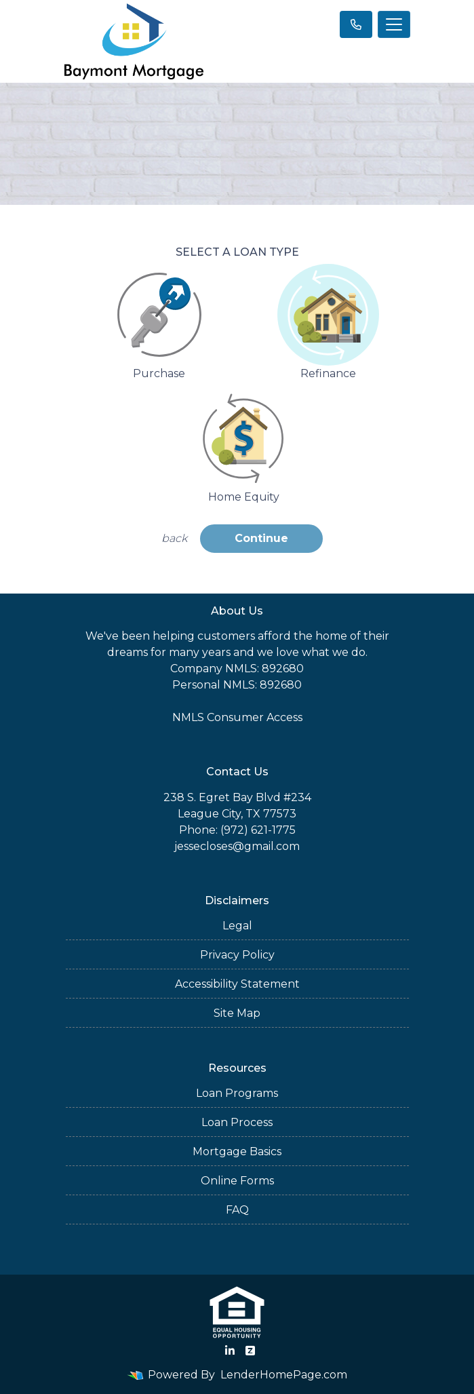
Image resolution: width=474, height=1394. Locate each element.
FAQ (237, 1209)
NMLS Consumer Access (237, 717)
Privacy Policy (237, 954)
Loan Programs (237, 1093)
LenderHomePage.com (283, 1374)
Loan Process (237, 1122)
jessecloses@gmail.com (237, 846)
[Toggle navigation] (394, 24)
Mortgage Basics (237, 1151)
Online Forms (237, 1180)
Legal (237, 925)
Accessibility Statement (237, 983)
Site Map (237, 1013)
